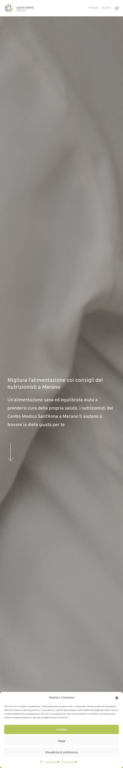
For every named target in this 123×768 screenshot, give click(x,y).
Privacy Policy (69, 762)
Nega (61, 741)
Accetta (61, 729)
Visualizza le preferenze (61, 752)
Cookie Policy (51, 762)
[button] (117, 698)
